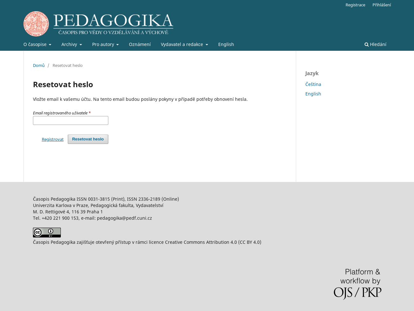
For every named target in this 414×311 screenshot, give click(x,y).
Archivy (69, 44)
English (226, 44)
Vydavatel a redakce (182, 44)
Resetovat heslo (88, 139)
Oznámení (140, 44)
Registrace (355, 5)
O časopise (35, 44)
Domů (39, 65)
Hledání (375, 44)
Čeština (313, 84)
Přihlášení (382, 5)
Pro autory (103, 44)
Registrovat (53, 139)
